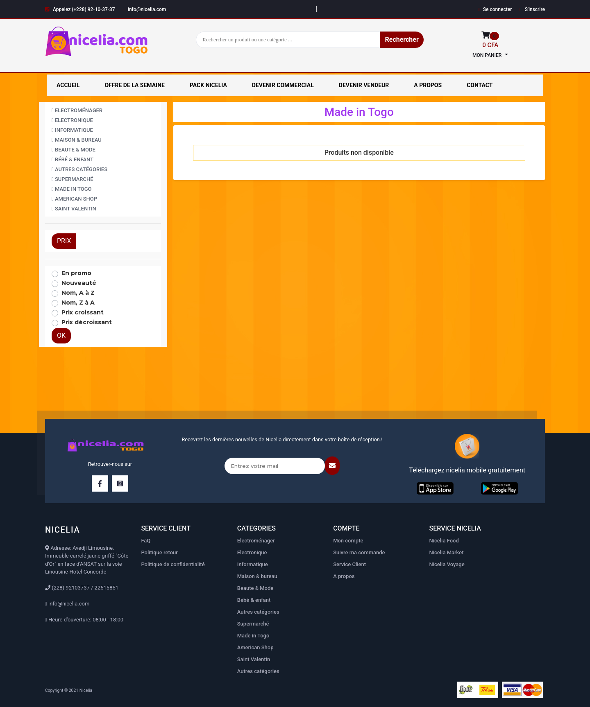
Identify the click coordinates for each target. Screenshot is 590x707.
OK (61, 335)
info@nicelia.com (144, 9)
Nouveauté (78, 283)
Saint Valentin (74, 209)
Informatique (72, 130)
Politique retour (159, 552)
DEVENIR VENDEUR (364, 85)
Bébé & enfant (72, 159)
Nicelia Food (444, 541)
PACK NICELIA (208, 85)
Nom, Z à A (78, 302)
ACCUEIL (68, 85)
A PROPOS (428, 85)
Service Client (349, 564)
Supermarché (72, 179)
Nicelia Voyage (447, 564)
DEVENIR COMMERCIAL (283, 85)
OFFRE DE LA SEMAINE (134, 85)
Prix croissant (82, 312)
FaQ (145, 541)
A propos (343, 576)
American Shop (74, 199)
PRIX (64, 241)
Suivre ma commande (359, 552)
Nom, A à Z (78, 292)
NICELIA (62, 530)
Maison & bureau (77, 140)
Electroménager (77, 110)
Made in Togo (72, 189)
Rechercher (401, 39)
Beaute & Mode (73, 150)
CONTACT (479, 85)
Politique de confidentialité (172, 564)
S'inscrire (532, 9)
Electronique (72, 120)
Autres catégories (79, 169)
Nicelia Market (446, 552)
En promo (76, 273)
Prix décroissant (86, 322)
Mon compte (348, 541)
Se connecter (495, 9)
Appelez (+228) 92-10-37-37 (80, 9)
